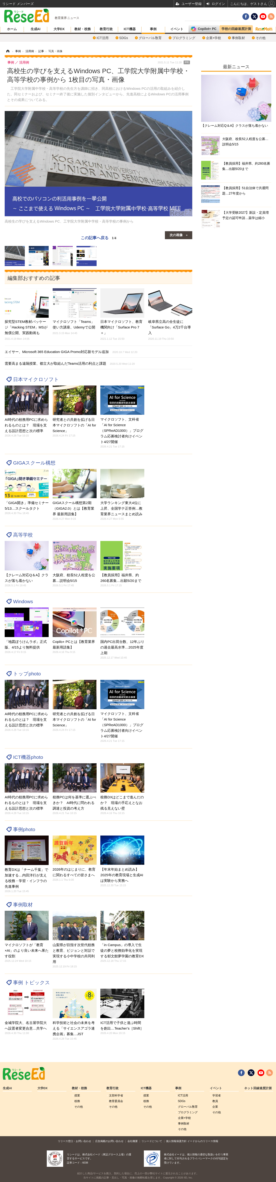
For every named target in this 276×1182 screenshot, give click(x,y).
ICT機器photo (28, 757)
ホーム (12, 29)
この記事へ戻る (98, 238)
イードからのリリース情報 (202, 1141)
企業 (215, 1106)
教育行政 (106, 29)
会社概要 (132, 1141)
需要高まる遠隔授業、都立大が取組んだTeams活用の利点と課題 (70, 363)
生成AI (35, 29)
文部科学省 (116, 1095)
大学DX (59, 29)
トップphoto (27, 673)
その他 (260, 38)
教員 (215, 1101)
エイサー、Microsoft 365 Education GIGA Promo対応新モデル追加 (71, 352)
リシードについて (152, 1141)
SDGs (123, 38)
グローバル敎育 (150, 38)
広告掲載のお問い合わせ (109, 1141)
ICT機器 (130, 29)
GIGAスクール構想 (34, 462)
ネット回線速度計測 (258, 1088)
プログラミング (183, 38)
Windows (23, 601)
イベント (176, 29)
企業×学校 (213, 38)
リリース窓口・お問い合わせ (74, 1141)
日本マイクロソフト (36, 379)
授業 (77, 1095)
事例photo (24, 829)
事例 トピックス (31, 982)
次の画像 (176, 234)
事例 (153, 29)
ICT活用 (103, 38)
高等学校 (23, 534)
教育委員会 (116, 1101)
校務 (77, 1101)
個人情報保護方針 (176, 1141)
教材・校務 (82, 29)
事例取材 (238, 38)
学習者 (216, 1095)
